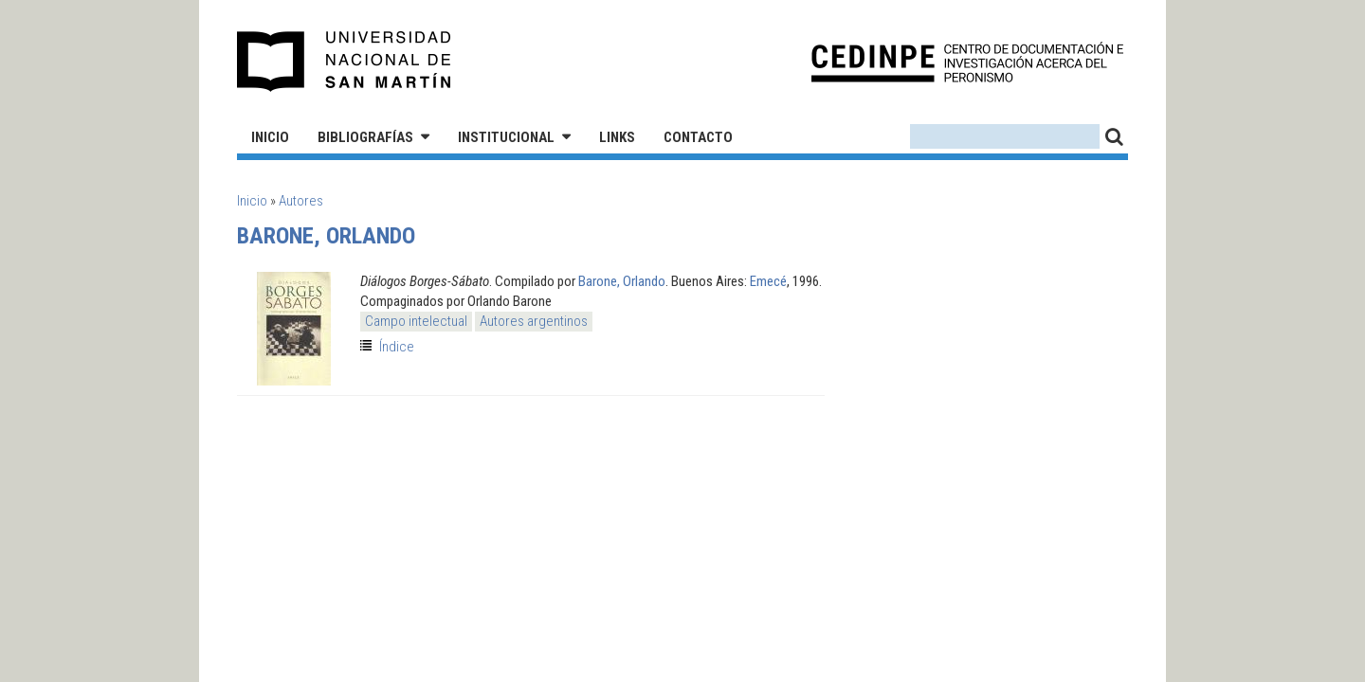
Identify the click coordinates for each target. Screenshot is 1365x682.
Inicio (270, 137)
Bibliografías (365, 137)
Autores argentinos (534, 321)
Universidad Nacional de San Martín (344, 61)
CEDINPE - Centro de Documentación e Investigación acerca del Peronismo (967, 62)
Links (617, 137)
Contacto (698, 137)
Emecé (768, 281)
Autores (301, 200)
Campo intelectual (416, 321)
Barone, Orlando (621, 281)
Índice (396, 346)
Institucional (506, 137)
